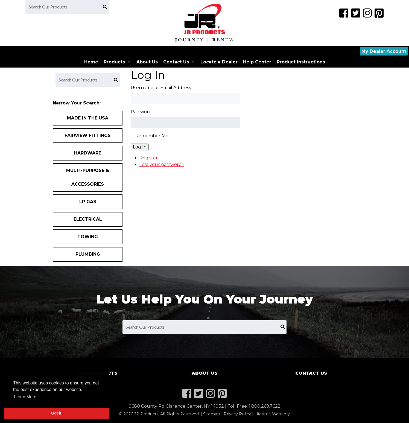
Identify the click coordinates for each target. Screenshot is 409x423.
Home (91, 62)
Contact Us (179, 62)
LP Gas (87, 201)
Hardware (87, 153)
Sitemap (211, 414)
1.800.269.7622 (265, 406)
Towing (87, 236)
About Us (147, 62)
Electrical (88, 219)
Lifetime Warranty (272, 414)
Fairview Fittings (88, 135)
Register (148, 158)
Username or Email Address (161, 87)
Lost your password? (161, 164)
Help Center (257, 62)
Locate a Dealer (219, 62)
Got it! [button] (57, 413)
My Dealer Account (383, 51)
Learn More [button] (25, 397)
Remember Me (151, 135)
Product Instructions (301, 62)
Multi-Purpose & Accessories (87, 177)
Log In (140, 147)
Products (117, 62)
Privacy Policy (237, 414)
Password (141, 111)
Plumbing (87, 254)
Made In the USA (87, 118)
